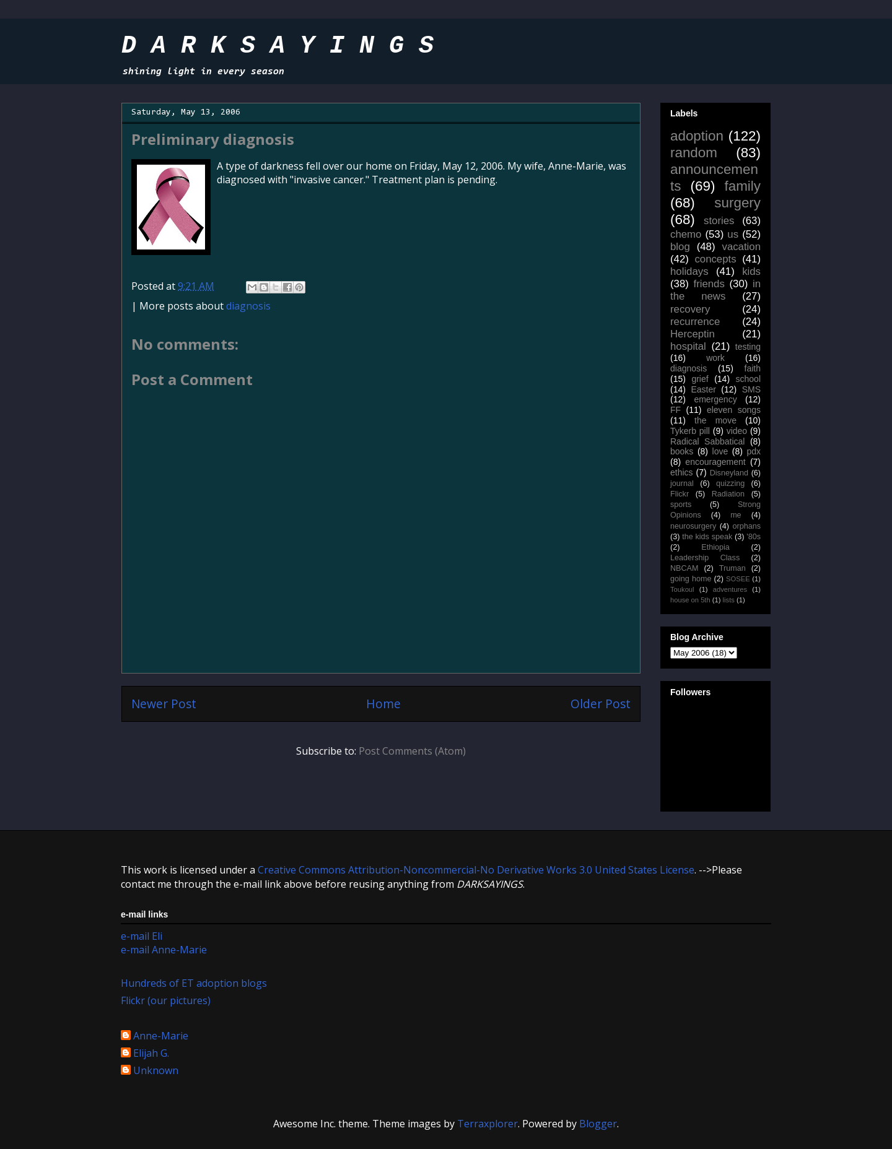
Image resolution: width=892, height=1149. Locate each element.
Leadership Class (705, 557)
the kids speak (707, 536)
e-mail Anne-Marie (164, 949)
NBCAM (684, 568)
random (693, 152)
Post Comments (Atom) (412, 751)
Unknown (155, 1071)
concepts (715, 259)
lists (729, 600)
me (735, 515)
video (737, 431)
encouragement (715, 462)
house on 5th (690, 600)
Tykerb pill (690, 431)
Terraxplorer (487, 1123)
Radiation (728, 494)
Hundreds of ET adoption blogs (194, 983)
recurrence (695, 321)
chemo (685, 234)
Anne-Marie (160, 1036)
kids (751, 271)
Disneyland (729, 473)
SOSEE (738, 579)
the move (715, 420)
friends (708, 284)
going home (690, 578)
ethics (681, 472)
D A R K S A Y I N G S (277, 46)
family (743, 186)
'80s (753, 536)
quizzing (730, 483)
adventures (730, 589)
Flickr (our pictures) (166, 1000)
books (681, 451)
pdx (753, 451)
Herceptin (692, 334)
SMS (751, 389)
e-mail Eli (141, 936)
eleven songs (734, 410)
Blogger (598, 1123)
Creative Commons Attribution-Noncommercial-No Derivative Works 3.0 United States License (476, 870)
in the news (715, 290)
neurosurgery (693, 526)
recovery (690, 309)
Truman (732, 568)
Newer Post (163, 703)
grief (699, 379)
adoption (697, 136)
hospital (688, 346)
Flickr (679, 494)
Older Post (601, 703)
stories (719, 221)
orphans (747, 526)
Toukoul (682, 589)
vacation (741, 247)
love (720, 451)
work (715, 358)
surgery (737, 202)
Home (383, 703)
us (732, 234)
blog (680, 247)
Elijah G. (151, 1053)
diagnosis (248, 306)
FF (675, 410)
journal (682, 483)
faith (753, 368)
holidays (689, 271)
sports (680, 504)
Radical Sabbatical (707, 441)
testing (748, 347)
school (748, 379)
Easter (703, 389)
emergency (715, 399)
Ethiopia (715, 547)
